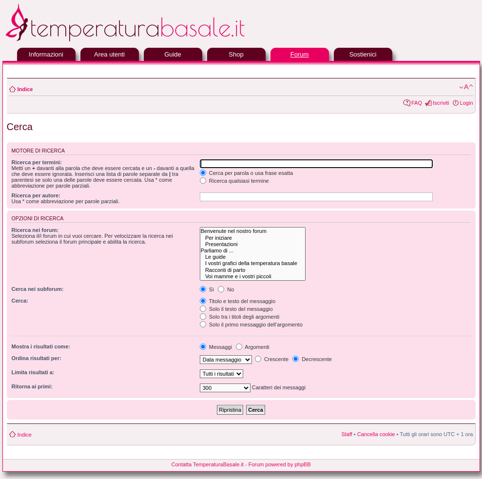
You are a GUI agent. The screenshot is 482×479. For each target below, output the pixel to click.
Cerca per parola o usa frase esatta (246, 173)
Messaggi (216, 347)
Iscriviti (441, 103)
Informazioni (46, 54)
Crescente (272, 359)
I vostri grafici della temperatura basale (253, 263)
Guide (172, 54)
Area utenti (109, 54)
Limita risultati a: (33, 372)
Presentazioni (253, 244)
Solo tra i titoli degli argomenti (239, 317)
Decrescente (312, 359)
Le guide (253, 257)
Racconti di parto (253, 270)
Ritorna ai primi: (32, 386)
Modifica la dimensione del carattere (466, 87)
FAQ (416, 103)
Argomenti (253, 347)
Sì (207, 289)
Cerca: (20, 301)
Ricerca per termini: (37, 162)
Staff (346, 434)
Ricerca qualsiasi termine (234, 181)
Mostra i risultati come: (41, 346)
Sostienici (363, 54)
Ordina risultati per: (36, 358)
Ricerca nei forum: (35, 230)
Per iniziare (253, 238)
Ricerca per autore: (36, 195)
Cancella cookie (376, 434)
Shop (236, 54)
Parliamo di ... (253, 251)
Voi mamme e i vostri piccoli (253, 276)
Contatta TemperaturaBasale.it (208, 464)
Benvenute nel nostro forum (253, 231)
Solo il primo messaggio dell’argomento (251, 324)
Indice (25, 89)
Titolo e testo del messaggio (237, 301)
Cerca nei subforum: (38, 289)
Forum (299, 54)
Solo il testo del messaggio (236, 309)
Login (466, 103)
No (226, 289)
